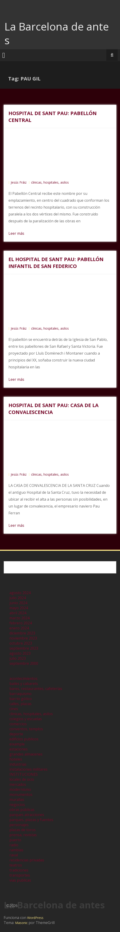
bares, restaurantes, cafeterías (35, 688)
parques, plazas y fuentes (31, 819)
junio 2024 (18, 602)
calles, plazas (20, 703)
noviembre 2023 (23, 638)
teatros (15, 865)
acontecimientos (23, 678)
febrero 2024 (20, 623)
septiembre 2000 (23, 663)
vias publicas (20, 880)
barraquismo (20, 693)
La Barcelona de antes (57, 33)
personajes (19, 824)
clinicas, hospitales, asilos (50, 182)
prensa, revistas (23, 834)
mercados (17, 784)
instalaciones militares (28, 769)
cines (13, 708)
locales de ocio (21, 779)
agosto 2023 (20, 653)
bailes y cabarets (23, 683)
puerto (15, 839)
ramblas (16, 849)
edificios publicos (23, 739)
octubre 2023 (20, 643)
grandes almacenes (26, 754)
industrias (18, 764)
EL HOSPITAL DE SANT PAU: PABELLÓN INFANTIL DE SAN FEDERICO (56, 262)
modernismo (20, 789)
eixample (17, 744)
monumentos (20, 794)
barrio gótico (20, 698)
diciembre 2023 (22, 633)
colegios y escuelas (25, 718)
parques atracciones (26, 814)
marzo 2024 (19, 617)
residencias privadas (26, 860)
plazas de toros (22, 829)
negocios (17, 804)
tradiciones (18, 870)
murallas (16, 799)
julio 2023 (17, 658)
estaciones (18, 749)
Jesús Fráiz (19, 182)
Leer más (16, 233)
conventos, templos (26, 728)
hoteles (15, 759)
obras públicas (22, 809)
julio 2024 (17, 597)
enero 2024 (19, 628)
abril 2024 (17, 612)
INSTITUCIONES (23, 774)
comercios (18, 723)
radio (13, 844)
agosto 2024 (20, 592)
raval (13, 855)
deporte (16, 733)
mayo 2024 (18, 607)
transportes (19, 875)
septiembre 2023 (23, 648)
